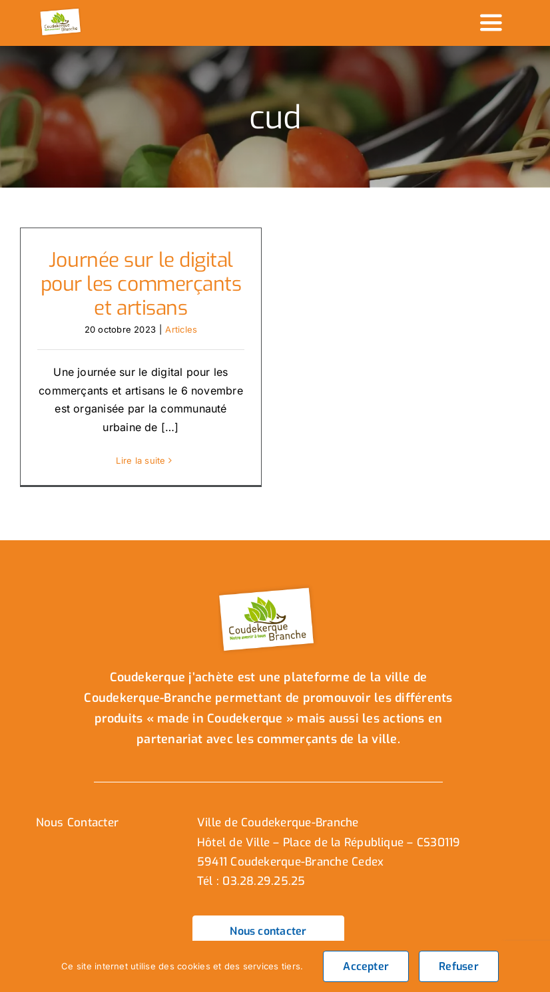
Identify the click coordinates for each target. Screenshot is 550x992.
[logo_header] (61, 12)
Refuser (459, 966)
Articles (181, 329)
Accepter (366, 966)
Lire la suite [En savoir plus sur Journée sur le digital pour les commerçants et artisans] (140, 460)
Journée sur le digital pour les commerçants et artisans (141, 284)
